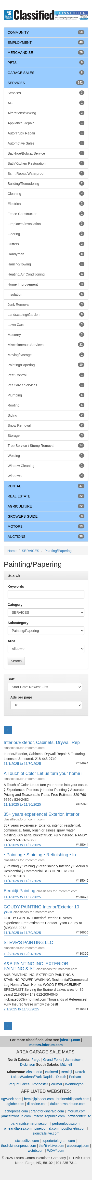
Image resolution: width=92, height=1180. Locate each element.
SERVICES (16, 83)
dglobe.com (15, 1104)
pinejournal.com (46, 1128)
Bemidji (66, 1072)
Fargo (35, 1060)
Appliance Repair (46, 123)
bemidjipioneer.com (39, 1099)
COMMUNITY (18, 32)
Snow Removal (46, 425)
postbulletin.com (73, 1128)
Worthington (74, 1084)
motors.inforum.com (46, 1045)
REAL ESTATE (19, 496)
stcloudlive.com (27, 1141)
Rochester (40, 1084)
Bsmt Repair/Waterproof (46, 173)
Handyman (46, 254)
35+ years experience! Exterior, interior (41, 814)
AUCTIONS (16, 537)
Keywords (16, 586)
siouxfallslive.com (46, 1133)
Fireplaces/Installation (46, 223)
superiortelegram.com (58, 1141)
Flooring (46, 234)
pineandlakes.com (18, 1128)
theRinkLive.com (51, 1146)
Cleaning (46, 193)
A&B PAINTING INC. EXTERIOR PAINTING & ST (36, 966)
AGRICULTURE (20, 506)
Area (11, 641)
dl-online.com (37, 1104)
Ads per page (21, 697)
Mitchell (66, 1064)
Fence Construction (46, 213)
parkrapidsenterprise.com (30, 1123)
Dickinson (27, 1064)
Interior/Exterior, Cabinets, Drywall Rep (42, 742)
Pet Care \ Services (46, 385)
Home (11, 551)
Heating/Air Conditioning (46, 274)
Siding (46, 415)
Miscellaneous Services (46, 344)
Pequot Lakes (19, 1084)
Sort (11, 679)
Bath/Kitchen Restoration (46, 163)
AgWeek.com (11, 1099)
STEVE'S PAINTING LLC (28, 942)
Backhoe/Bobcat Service (46, 153)
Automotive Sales (46, 143)
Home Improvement (46, 284)
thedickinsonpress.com (18, 1146)
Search (16, 661)
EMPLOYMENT (20, 42)
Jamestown (73, 1060)
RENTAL (14, 486)
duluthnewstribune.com (68, 1104)
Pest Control (46, 375)
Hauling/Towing (46, 264)
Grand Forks (52, 1060)
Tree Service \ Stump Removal (46, 445)
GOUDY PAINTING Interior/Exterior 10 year (41, 909)
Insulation (46, 294)
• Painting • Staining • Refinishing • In (40, 854)
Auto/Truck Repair (46, 133)
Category (15, 605)
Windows (46, 475)
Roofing (46, 405)
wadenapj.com (78, 1146)
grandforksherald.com (47, 1111)
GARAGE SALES (21, 73)
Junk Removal (46, 304)
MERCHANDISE (20, 53)
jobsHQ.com (70, 1040)
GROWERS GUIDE (23, 516)
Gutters (46, 244)
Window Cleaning (46, 465)
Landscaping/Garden (46, 314)
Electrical (46, 203)
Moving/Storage (46, 354)
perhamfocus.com (65, 1123)
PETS (12, 63)
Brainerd (51, 1072)
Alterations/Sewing (46, 113)
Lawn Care (46, 324)
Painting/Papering (46, 365)
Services (46, 92)
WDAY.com (55, 1150)
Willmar (56, 1084)
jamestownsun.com (16, 1116)
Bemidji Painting (19, 890)
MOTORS (15, 526)
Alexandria (34, 1072)
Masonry (46, 334)
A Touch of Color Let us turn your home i (43, 773)
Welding (46, 455)
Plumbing (46, 395)
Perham (75, 1077)
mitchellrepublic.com (49, 1116)
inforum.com (76, 1111)
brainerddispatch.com (72, 1099)
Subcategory (18, 623)
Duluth (61, 1077)
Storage (46, 435)
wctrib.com (36, 1150)
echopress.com (16, 1111)
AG (46, 103)
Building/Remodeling (46, 183)
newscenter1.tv (79, 1116)
